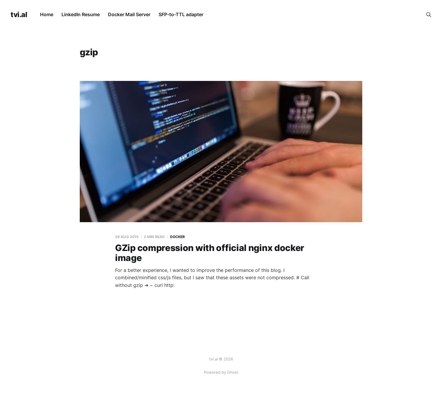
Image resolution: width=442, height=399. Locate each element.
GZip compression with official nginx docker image (209, 252)
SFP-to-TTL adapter (181, 14)
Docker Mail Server (129, 14)
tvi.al (19, 14)
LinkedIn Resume (81, 14)
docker (177, 237)
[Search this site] (428, 14)
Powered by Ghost (221, 372)
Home (46, 14)
